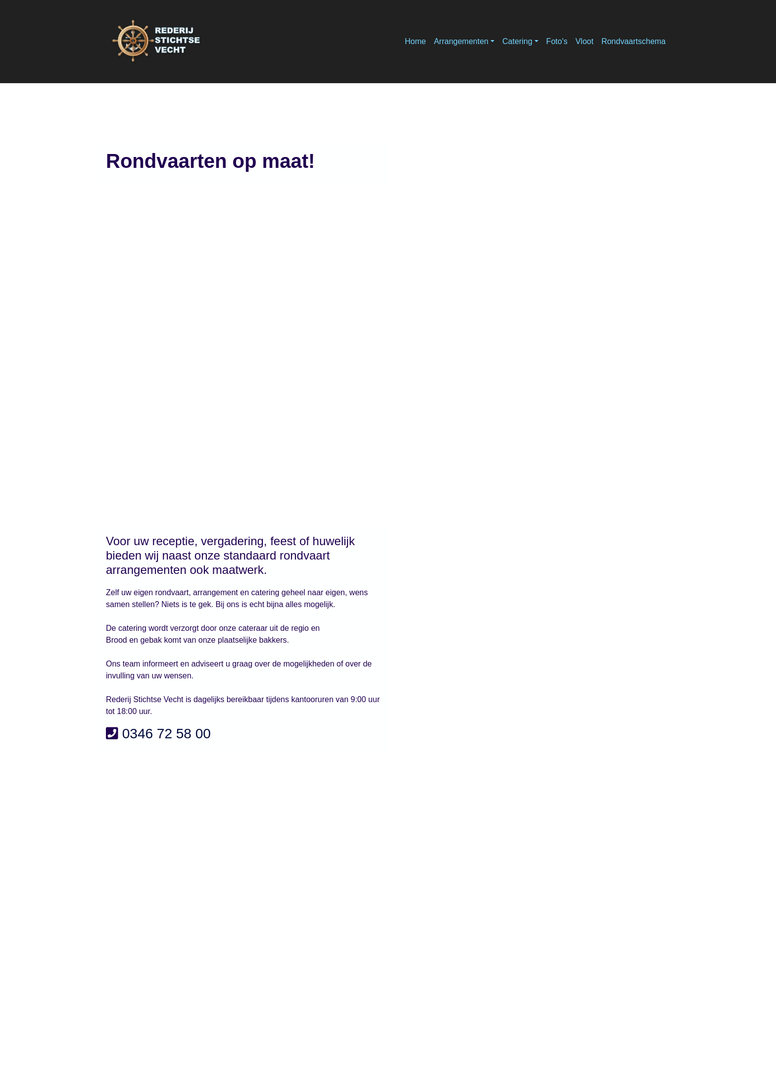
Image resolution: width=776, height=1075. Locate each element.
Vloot (584, 41)
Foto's (557, 41)
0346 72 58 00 (166, 733)
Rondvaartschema (633, 41)
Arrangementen (461, 41)
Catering (517, 41)
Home (415, 41)
